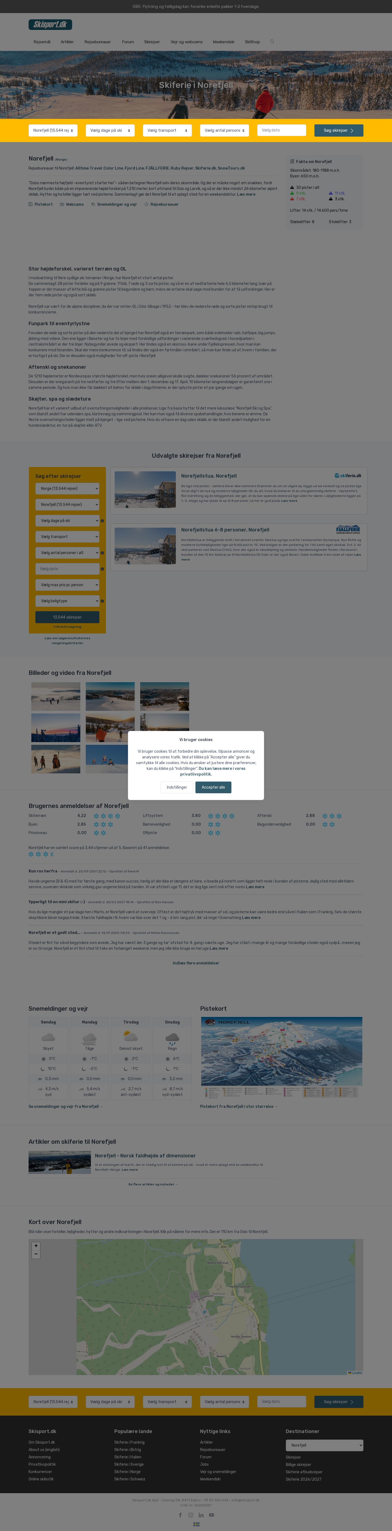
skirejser (339, 130)
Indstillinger (177, 787)
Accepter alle (213, 787)
